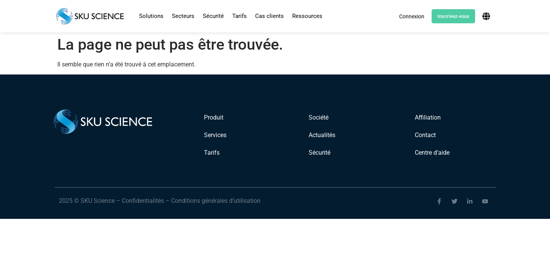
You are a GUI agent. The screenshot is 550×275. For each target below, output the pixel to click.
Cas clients (269, 16)
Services (215, 135)
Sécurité (213, 16)
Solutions (151, 16)
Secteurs (183, 16)
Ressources (307, 16)
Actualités (322, 135)
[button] (151, 16)
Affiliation (428, 117)
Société (318, 117)
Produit (213, 117)
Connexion (411, 16)
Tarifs (239, 16)
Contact (425, 135)
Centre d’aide (432, 152)
